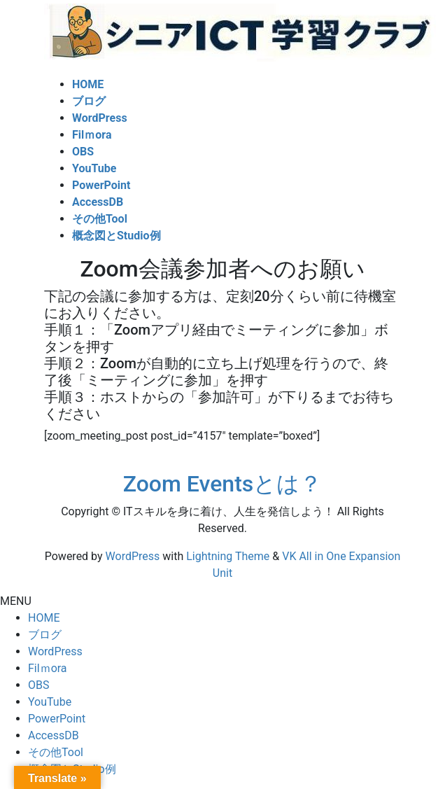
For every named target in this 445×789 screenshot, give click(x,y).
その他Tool (55, 752)
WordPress (133, 556)
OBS (38, 685)
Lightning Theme (227, 556)
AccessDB (53, 735)
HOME (43, 617)
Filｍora (47, 668)
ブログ (45, 634)
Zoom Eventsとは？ (223, 483)
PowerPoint (56, 718)
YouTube (49, 701)
